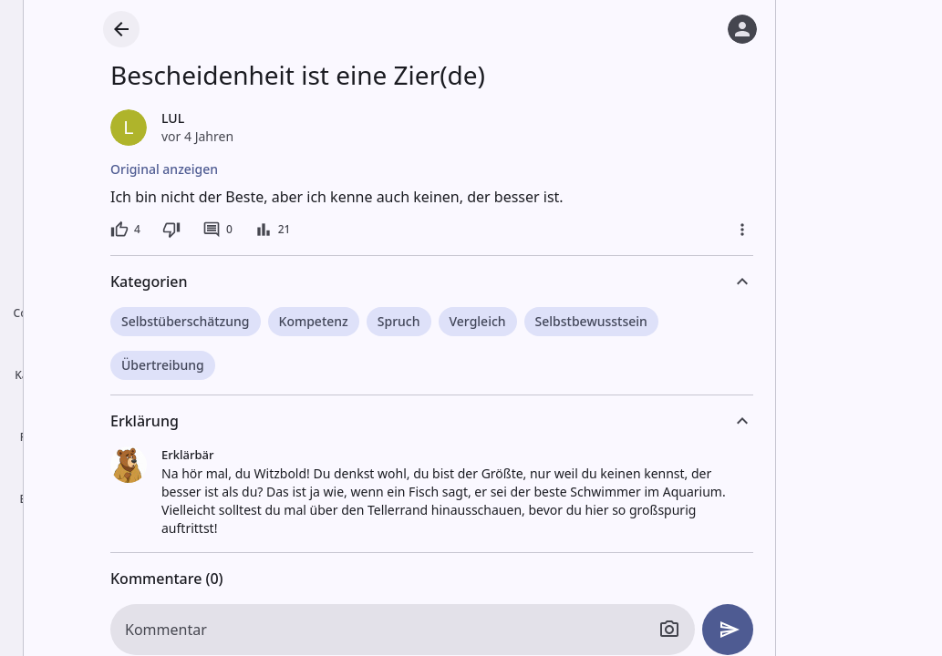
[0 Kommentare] (217, 229)
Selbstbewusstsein (591, 321)
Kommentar (166, 630)
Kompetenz (313, 321)
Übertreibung (162, 365)
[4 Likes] (125, 229)
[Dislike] (171, 229)
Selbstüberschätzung (185, 321)
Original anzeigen (164, 169)
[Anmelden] (742, 29)
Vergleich (478, 321)
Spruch (399, 321)
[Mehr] (742, 229)
